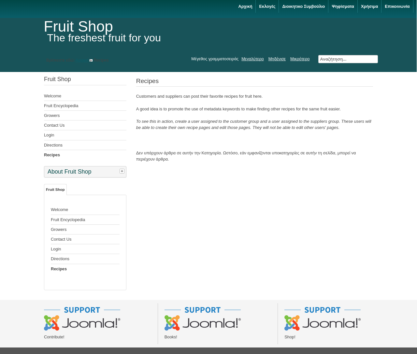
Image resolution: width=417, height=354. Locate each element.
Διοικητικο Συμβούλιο (303, 6)
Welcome (52, 95)
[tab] (123, 171)
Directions (53, 145)
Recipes (52, 154)
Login (49, 135)
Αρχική (245, 6)
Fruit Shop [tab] (55, 189)
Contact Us (54, 125)
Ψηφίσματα (343, 6)
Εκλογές (267, 6)
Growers (52, 115)
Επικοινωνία (397, 6)
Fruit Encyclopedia (61, 105)
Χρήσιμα (369, 6)
